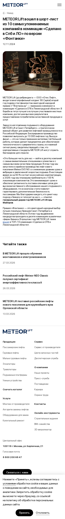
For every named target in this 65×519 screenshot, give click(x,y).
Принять (24, 512)
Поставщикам (41, 384)
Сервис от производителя (47, 347)
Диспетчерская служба (46, 358)
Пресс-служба (41, 378)
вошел (6, 222)
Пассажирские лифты (14, 347)
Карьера (38, 389)
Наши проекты (41, 373)
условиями (9, 483)
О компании (41, 367)
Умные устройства (12, 380)
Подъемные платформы (15, 375)
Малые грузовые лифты (15, 358)
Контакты (40, 404)
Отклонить (43, 512)
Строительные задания (46, 418)
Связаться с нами (17, 472)
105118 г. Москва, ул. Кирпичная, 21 (23, 446)
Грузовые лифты (11, 353)
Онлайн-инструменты (47, 413)
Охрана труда (41, 395)
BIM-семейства (42, 424)
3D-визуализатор (42, 429)
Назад (8, 13)
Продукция (9, 341)
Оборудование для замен (16, 415)
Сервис (38, 341)
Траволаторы (9, 369)
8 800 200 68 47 (12, 457)
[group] (30, 258)
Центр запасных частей (46, 353)
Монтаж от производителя (16, 404)
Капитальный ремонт (13, 420)
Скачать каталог (12, 389)
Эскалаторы (9, 364)
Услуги (6, 398)
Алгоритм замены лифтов (15, 409)
